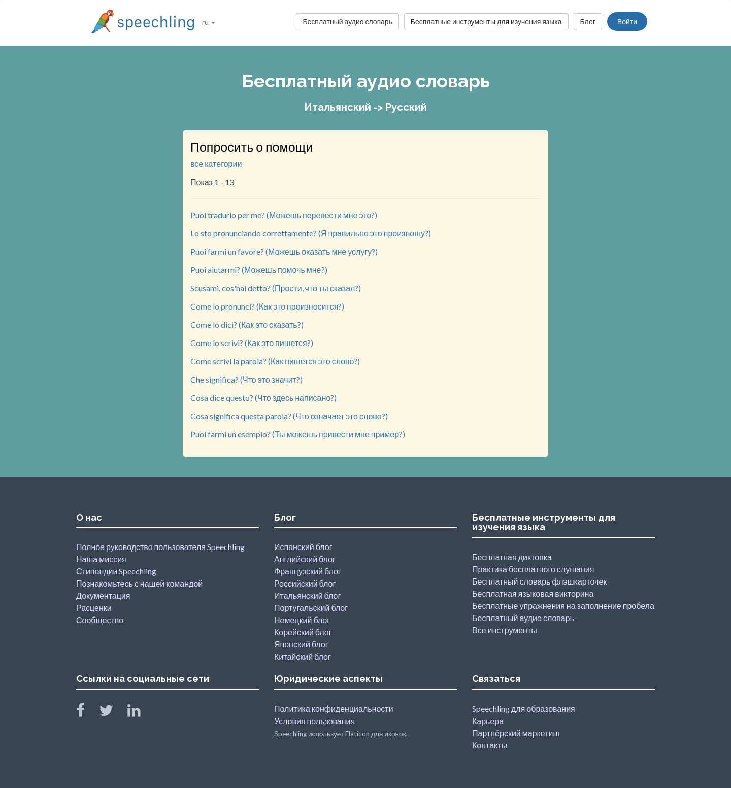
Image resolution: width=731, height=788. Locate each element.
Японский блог (301, 644)
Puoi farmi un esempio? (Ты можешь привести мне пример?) (297, 434)
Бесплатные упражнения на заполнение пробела (563, 605)
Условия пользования (314, 721)
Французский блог (307, 571)
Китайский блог (302, 656)
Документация (103, 595)
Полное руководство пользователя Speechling (160, 547)
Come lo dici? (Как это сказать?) (247, 324)
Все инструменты (504, 630)
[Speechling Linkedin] (140, 712)
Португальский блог (311, 607)
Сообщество (99, 620)
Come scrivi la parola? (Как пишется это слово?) (275, 361)
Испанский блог (303, 547)
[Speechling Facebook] (86, 712)
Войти (627, 21)
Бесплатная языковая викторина (532, 593)
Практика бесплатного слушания (533, 569)
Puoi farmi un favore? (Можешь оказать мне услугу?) (284, 251)
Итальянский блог (307, 595)
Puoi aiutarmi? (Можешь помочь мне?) (258, 270)
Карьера (488, 721)
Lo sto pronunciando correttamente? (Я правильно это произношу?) (310, 233)
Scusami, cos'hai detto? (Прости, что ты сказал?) (275, 288)
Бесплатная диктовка (512, 557)
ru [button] (208, 22)
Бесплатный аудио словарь (347, 21)
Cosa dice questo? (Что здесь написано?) (263, 397)
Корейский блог (303, 632)
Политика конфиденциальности (333, 708)
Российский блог (305, 583)
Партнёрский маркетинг (516, 733)
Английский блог (305, 559)
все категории (216, 163)
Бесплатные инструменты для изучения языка (486, 21)
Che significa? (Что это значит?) (246, 379)
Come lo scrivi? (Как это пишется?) (251, 343)
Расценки (94, 607)
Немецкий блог (302, 620)
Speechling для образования (523, 708)
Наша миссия (101, 559)
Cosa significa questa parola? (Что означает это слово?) (289, 416)
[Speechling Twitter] (112, 712)
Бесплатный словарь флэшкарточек (539, 581)
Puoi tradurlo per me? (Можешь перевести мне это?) (283, 215)
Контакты (489, 745)
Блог (587, 21)
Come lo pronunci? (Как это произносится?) (267, 306)
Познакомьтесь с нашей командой (139, 583)
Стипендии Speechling (116, 571)
